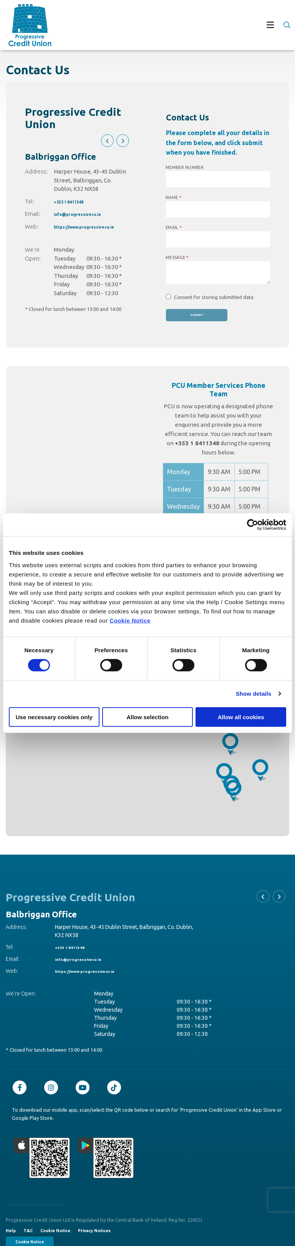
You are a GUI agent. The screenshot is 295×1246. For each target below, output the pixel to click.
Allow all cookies (241, 716)
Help (11, 1230)
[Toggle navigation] (173, 25)
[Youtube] (84, 1087)
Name (173, 197)
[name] (218, 209)
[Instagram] (53, 1087)
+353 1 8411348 (76, 201)
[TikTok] (116, 1087)
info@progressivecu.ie (85, 213)
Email (174, 227)
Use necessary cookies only (54, 716)
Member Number (185, 167)
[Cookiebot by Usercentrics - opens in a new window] (252, 525)
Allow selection (147, 716)
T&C (28, 1230)
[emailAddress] (218, 239)
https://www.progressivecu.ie (95, 226)
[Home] (25, 25)
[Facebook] (21, 1087)
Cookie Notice (130, 620)
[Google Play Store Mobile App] (106, 1157)
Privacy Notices (94, 1230)
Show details (254, 693)
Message (177, 257)
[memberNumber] (218, 179)
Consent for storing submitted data (214, 297)
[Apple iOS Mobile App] (42, 1157)
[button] (286, 25)
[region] (147, 740)
